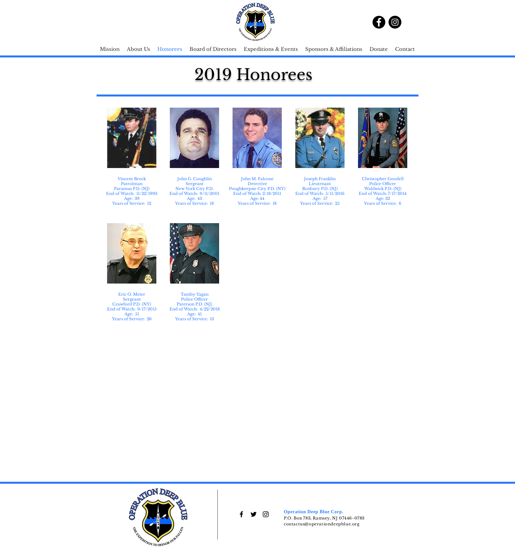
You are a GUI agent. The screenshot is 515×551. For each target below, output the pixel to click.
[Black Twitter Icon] (254, 514)
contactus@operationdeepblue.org (322, 523)
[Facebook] (378, 22)
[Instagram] (395, 22)
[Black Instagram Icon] (266, 514)
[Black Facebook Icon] (241, 514)
